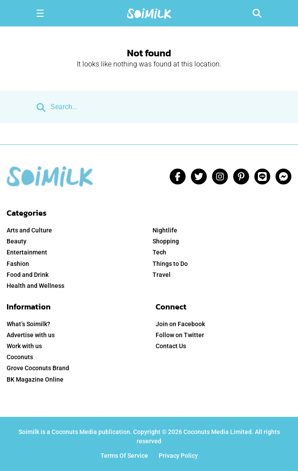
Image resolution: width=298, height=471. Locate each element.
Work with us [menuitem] (24, 346)
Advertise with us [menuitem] (31, 335)
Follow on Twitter (180, 335)
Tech (159, 252)
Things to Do (170, 263)
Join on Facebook (180, 323)
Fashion (18, 263)
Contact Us (171, 346)
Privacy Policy (178, 455)
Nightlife (165, 230)
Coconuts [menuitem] (20, 357)
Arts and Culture (29, 230)
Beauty (16, 241)
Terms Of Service (124, 455)
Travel (162, 274)
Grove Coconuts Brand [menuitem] (38, 368)
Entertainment (27, 252)
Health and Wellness (35, 285)
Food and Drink (27, 274)
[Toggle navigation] (40, 13)
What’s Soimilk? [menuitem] (28, 323)
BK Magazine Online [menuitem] (35, 379)
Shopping (166, 241)
